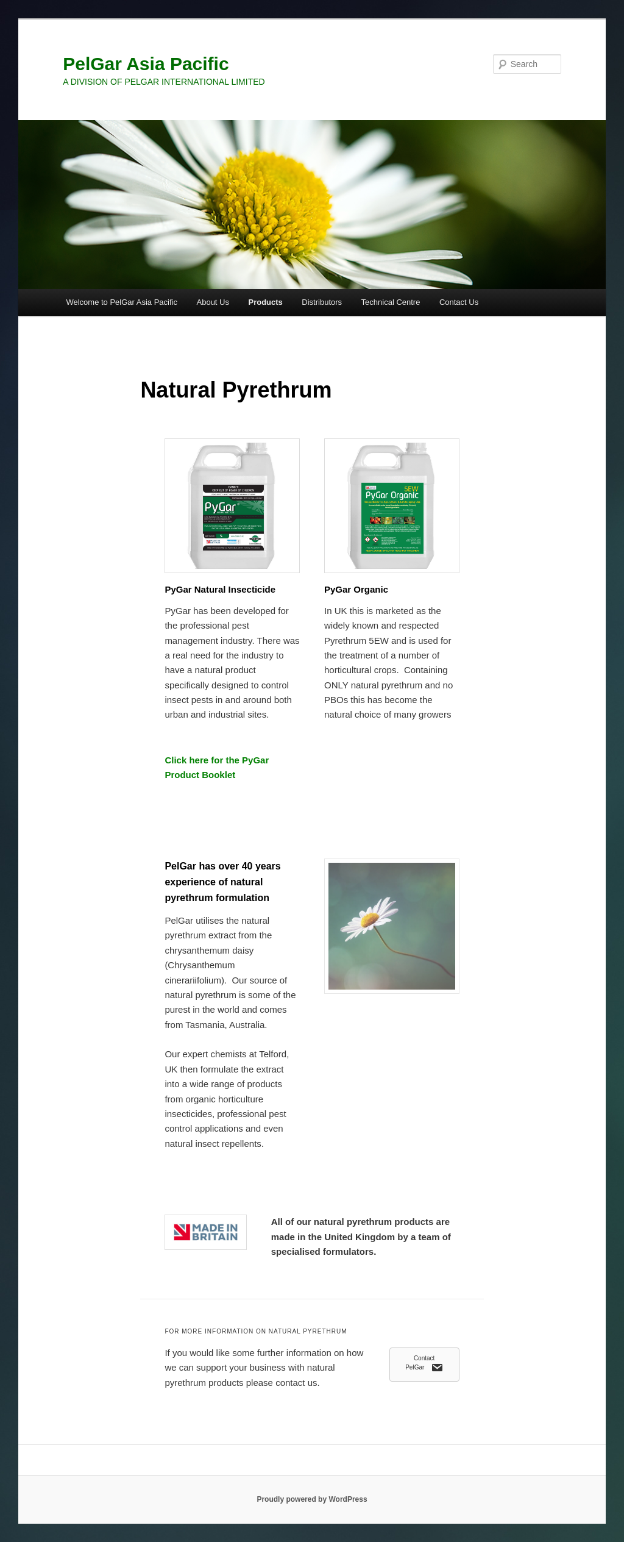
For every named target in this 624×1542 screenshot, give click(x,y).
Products (265, 302)
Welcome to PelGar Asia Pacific (121, 302)
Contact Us (458, 302)
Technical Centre (390, 302)
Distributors (322, 302)
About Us (213, 302)
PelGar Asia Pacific (146, 64)
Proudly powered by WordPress (312, 1499)
